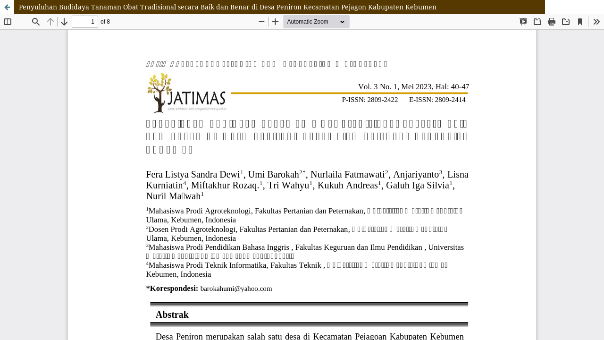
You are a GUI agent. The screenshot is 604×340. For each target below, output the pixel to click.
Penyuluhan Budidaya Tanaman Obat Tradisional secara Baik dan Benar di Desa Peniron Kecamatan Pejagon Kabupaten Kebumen (227, 6)
